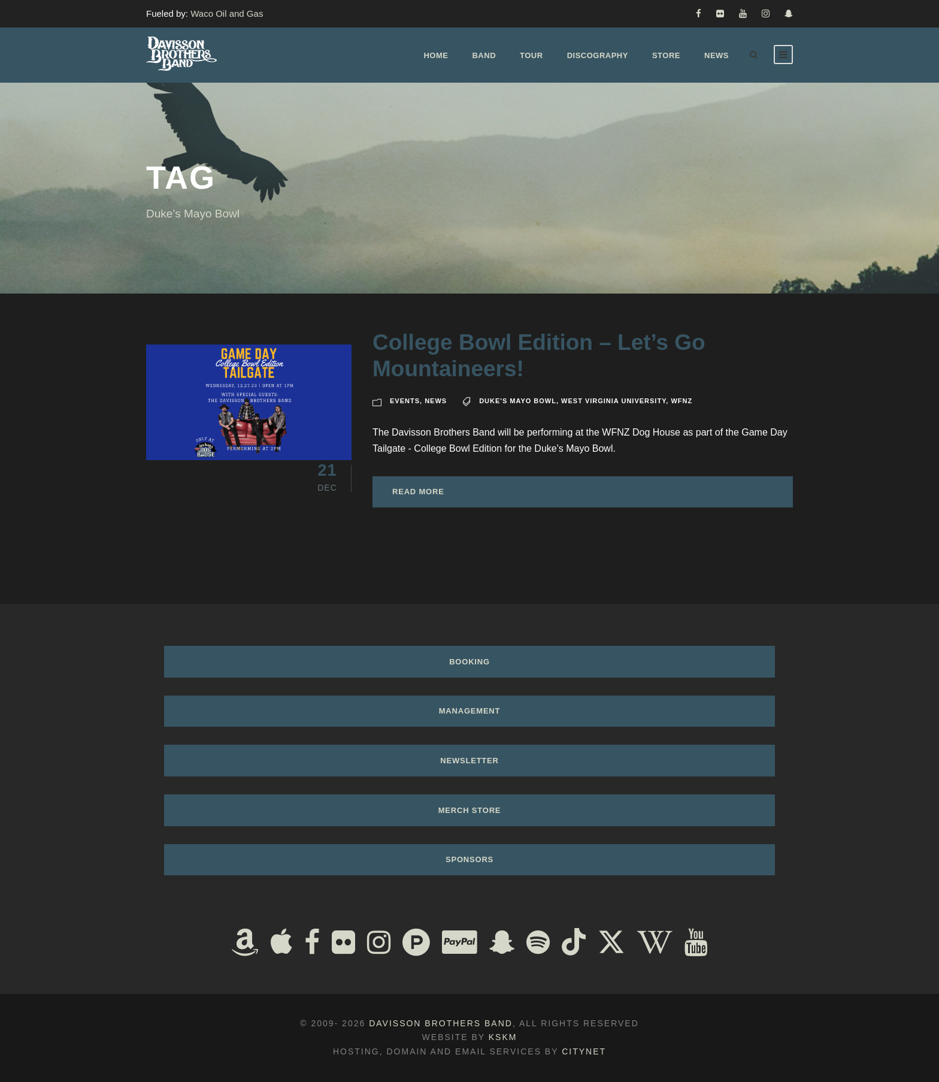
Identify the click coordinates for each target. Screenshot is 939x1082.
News (716, 55)
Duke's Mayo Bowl (517, 400)
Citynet (584, 1051)
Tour (531, 55)
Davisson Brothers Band (441, 1023)
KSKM (503, 1037)
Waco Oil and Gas (226, 13)
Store (666, 55)
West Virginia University (613, 400)
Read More (418, 491)
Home (435, 55)
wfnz (681, 400)
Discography (597, 55)
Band (484, 55)
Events (405, 400)
